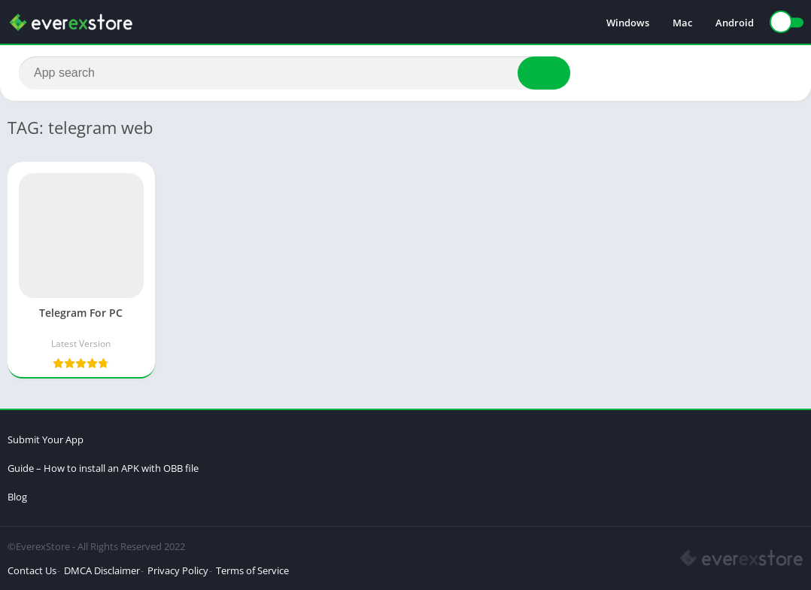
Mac (682, 22)
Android (734, 22)
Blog (17, 496)
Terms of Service (252, 570)
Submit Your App (46, 439)
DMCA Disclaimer (102, 570)
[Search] (294, 73)
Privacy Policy (177, 570)
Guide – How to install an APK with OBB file (103, 468)
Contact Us (32, 570)
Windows (627, 22)
